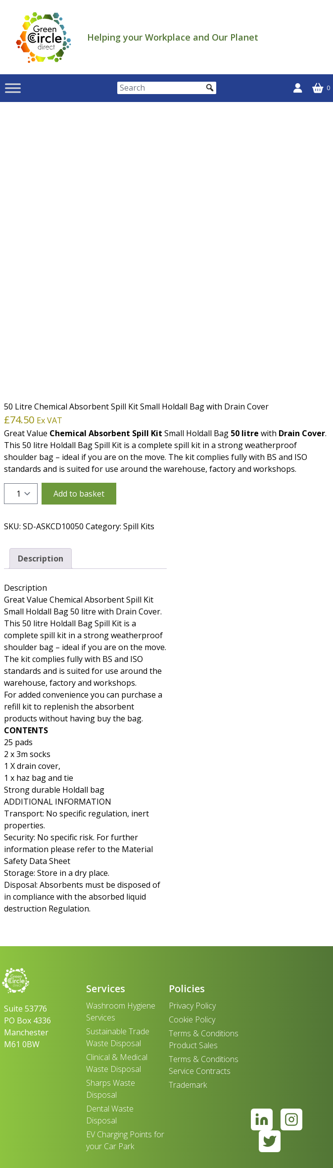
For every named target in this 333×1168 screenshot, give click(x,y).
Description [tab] (40, 558)
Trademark (188, 1084)
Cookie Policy (192, 1019)
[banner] (43, 37)
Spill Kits (138, 526)
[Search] (166, 88)
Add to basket (78, 493)
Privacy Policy (192, 1005)
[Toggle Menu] (13, 88)
